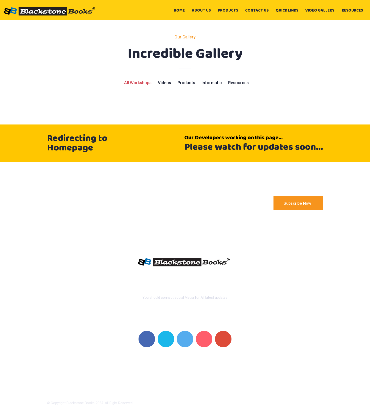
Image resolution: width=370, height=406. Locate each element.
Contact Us (257, 10)
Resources (352, 10)
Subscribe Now (298, 203)
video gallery (320, 10)
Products (228, 10)
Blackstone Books (81, 403)
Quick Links (287, 10)
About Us (201, 10)
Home (179, 10)
